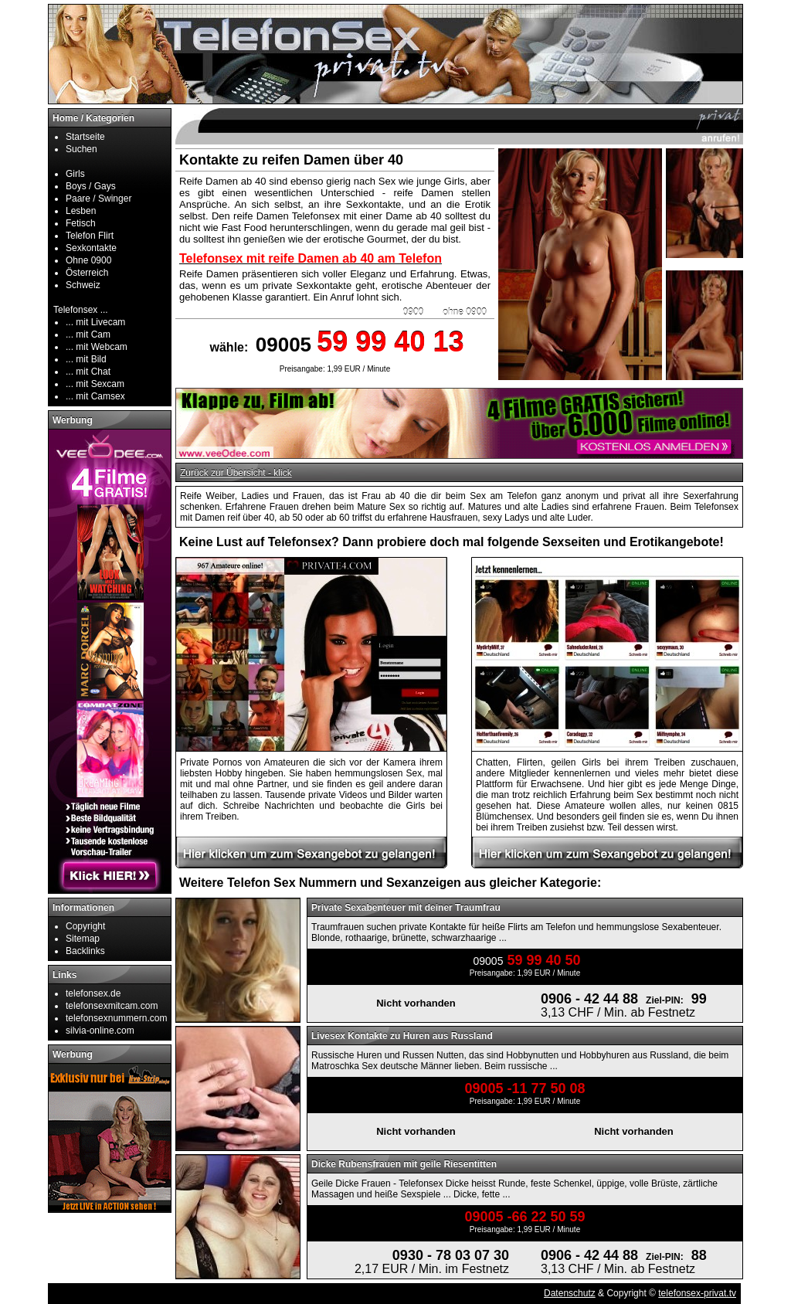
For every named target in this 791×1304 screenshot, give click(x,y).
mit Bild (91, 359)
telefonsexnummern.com (116, 1018)
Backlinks (85, 951)
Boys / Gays (91, 186)
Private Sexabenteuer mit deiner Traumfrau (406, 907)
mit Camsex (100, 396)
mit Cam (93, 334)
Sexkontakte (91, 248)
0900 (413, 312)
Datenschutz (570, 1293)
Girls (75, 173)
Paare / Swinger (98, 198)
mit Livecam (100, 322)
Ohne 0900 (88, 260)
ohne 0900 (465, 312)
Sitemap (83, 938)
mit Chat (93, 371)
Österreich (87, 272)
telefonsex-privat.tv (697, 1293)
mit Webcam (101, 346)
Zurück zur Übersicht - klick (236, 472)
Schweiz (83, 285)
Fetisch (81, 223)
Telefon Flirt (90, 235)
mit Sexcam (100, 384)
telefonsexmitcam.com (112, 1005)
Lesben (81, 210)
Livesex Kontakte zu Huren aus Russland (402, 1036)
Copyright (85, 926)
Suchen (81, 149)
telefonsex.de (93, 993)
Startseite (85, 136)
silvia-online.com (100, 1030)
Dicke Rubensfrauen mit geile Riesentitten (404, 1164)
